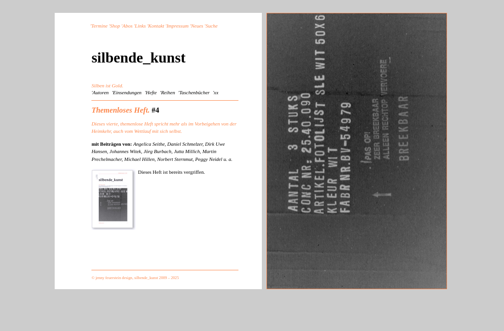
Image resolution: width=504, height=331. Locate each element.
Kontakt (156, 26)
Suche (211, 26)
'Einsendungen (127, 92)
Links (140, 26)
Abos (127, 26)
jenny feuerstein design (114, 277)
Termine (99, 26)
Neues (197, 26)
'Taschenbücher (194, 92)
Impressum (177, 26)
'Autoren (99, 92)
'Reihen (167, 92)
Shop (115, 26)
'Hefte (151, 92)
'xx (215, 92)
